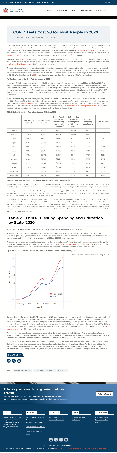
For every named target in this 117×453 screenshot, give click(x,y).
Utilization (62, 371)
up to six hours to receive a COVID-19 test (74, 245)
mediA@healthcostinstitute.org (41, 2)
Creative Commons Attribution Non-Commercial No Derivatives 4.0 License (84, 449)
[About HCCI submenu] (107, 11)
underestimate (27, 104)
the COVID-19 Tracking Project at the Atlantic (86, 106)
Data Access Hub (78, 418)
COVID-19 (39, 371)
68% (35, 75)
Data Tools (76, 420)
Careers (98, 423)
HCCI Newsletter (101, 420)
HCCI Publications (56, 418)
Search (113, 3)
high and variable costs (85, 51)
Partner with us (103, 395)
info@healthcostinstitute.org (15, 2)
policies (22, 60)
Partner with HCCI (102, 418)
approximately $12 (14, 56)
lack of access (72, 56)
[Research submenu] (91, 11)
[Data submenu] (76, 11)
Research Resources (56, 420)
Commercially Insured (22, 371)
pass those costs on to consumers (19, 64)
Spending (50, 371)
